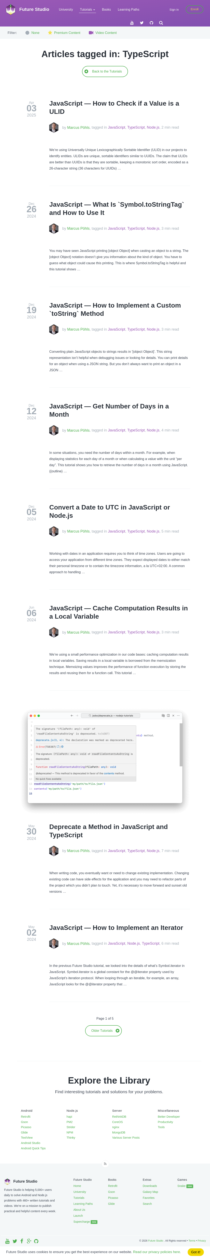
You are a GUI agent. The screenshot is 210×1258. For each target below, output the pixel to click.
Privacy (202, 1240)
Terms (191, 1240)
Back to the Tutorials (103, 71)
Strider (71, 1127)
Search (147, 1203)
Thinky (71, 1137)
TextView (27, 1137)
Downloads (150, 1186)
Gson (24, 1122)
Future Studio (156, 1240)
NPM (70, 1132)
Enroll (195, 9)
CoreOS (117, 1122)
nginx (115, 1127)
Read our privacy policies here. (157, 1252)
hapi (69, 1116)
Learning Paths (128, 9)
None (32, 33)
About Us (79, 1209)
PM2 (70, 1122)
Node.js (153, 128)
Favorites (149, 1197)
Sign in (174, 9)
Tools (161, 1127)
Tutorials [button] (87, 9)
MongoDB (118, 1132)
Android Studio (30, 1143)
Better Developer (169, 1116)
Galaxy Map (150, 1191)
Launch (78, 1215)
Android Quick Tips (33, 1148)
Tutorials (78, 1197)
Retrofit (25, 1116)
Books (106, 9)
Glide (24, 1132)
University (66, 9)
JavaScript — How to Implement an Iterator (116, 927)
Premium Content (63, 33)
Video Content (102, 33)
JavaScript (116, 128)
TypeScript (136, 128)
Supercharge (85, 1222)
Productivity (165, 1122)
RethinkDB (119, 1116)
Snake (185, 1186)
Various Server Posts (126, 1137)
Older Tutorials (105, 1030)
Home (77, 1186)
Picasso (26, 1127)
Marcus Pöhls (78, 128)
